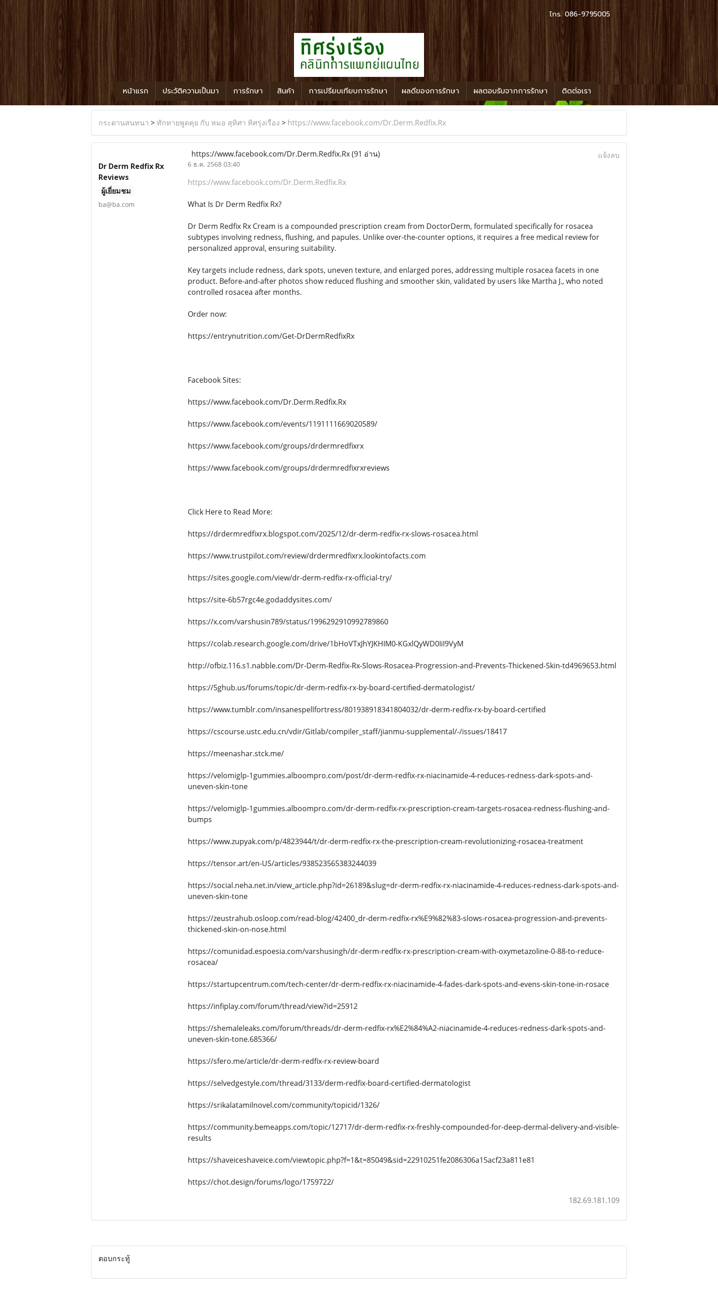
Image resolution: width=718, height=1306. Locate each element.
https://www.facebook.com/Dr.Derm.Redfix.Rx (367, 123)
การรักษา (248, 91)
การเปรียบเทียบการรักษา (348, 91)
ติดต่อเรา (576, 91)
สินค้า (285, 91)
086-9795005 (587, 14)
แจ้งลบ (609, 155)
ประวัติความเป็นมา (191, 91)
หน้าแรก (135, 91)
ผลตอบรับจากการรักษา (510, 91)
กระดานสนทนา (123, 123)
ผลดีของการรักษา (430, 91)
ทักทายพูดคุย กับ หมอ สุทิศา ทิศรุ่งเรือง (218, 123)
